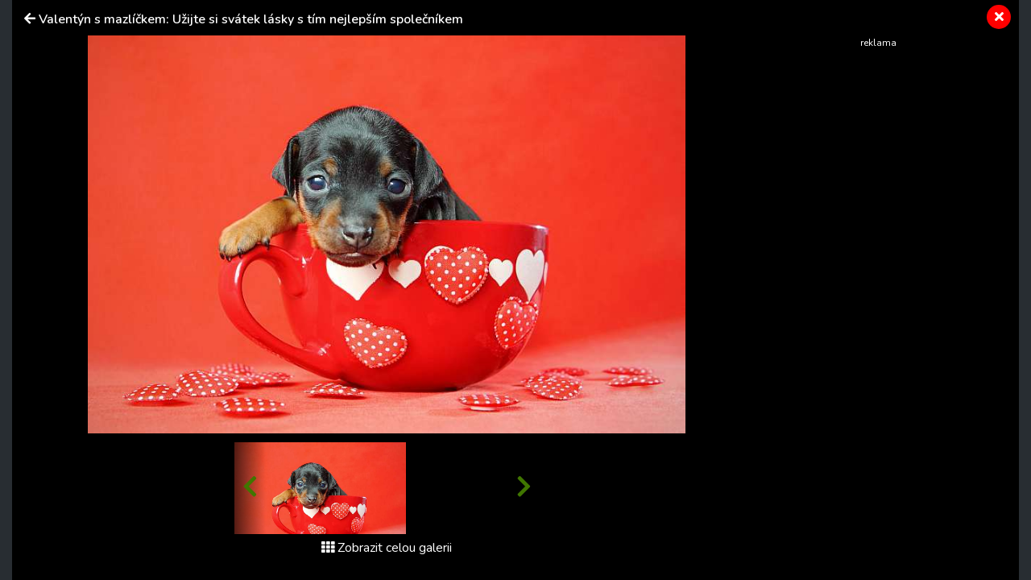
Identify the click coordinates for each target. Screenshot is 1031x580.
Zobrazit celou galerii (386, 548)
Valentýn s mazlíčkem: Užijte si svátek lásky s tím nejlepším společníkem (251, 19)
